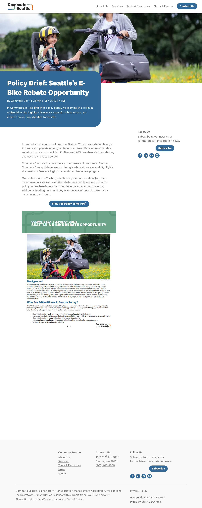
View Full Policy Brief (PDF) (69, 203)
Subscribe (165, 148)
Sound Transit (75, 499)
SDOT (90, 495)
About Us (102, 6)
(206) (105, 465)
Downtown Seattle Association (42, 499)
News (62, 101)
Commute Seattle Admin (26, 101)
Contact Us (186, 6)
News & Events (163, 6)
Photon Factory (155, 497)
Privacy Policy (138, 491)
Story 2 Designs (151, 501)
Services (117, 6)
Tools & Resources (138, 6)
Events (62, 473)
